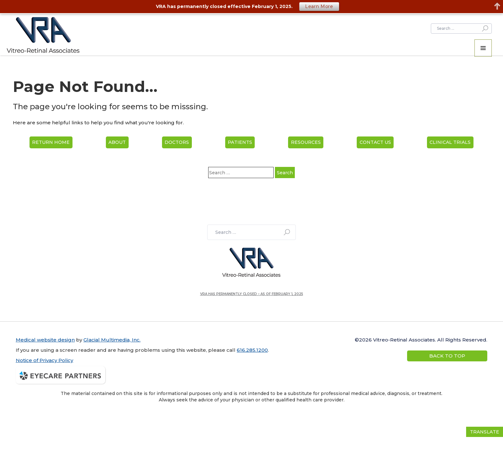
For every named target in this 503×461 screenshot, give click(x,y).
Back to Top (447, 356)
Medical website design (45, 340)
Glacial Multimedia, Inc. (112, 340)
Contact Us (375, 142)
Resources (306, 142)
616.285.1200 (252, 350)
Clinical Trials (450, 142)
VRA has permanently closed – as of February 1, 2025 (251, 294)
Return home (51, 142)
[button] (483, 48)
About (117, 142)
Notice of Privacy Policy (44, 360)
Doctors (177, 142)
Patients (240, 142)
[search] (461, 28)
